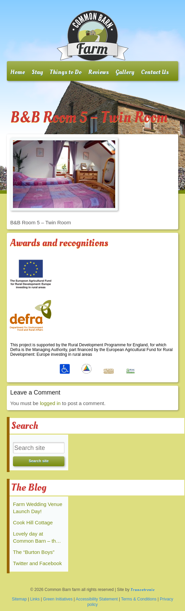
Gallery (124, 72)
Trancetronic (142, 590)
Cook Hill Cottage (33, 522)
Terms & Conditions (138, 599)
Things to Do (65, 72)
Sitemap (19, 599)
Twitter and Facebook (37, 563)
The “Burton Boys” (34, 552)
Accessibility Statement (97, 599)
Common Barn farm (92, 35)
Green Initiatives (58, 599)
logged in (50, 403)
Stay (37, 72)
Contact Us (155, 72)
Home (17, 72)
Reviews (98, 72)
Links (35, 599)
